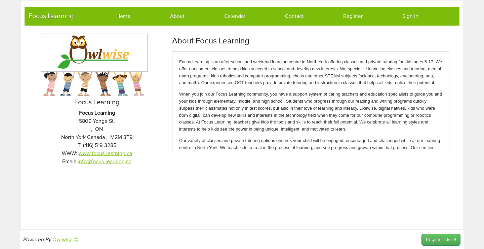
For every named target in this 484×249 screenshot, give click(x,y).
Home (123, 16)
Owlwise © (65, 239)
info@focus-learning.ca (104, 161)
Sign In (410, 16)
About (177, 16)
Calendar (234, 16)
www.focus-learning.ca (105, 153)
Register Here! (441, 239)
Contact (294, 16)
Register (353, 16)
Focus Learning (51, 16)
